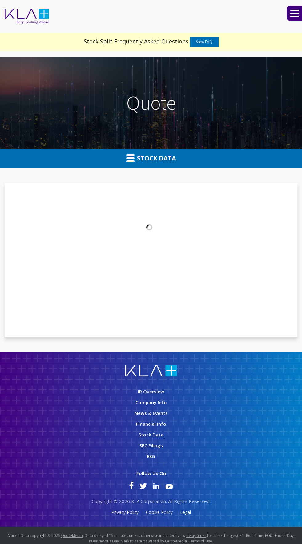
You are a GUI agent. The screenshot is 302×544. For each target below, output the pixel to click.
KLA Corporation (148, 501)
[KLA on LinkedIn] (156, 487)
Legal (185, 512)
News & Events (151, 413)
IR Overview (151, 391)
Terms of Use (200, 541)
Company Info (151, 402)
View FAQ (204, 41)
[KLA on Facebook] (131, 487)
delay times (196, 535)
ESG (151, 456)
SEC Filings (151, 445)
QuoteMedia (72, 535)
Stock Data (151, 158)
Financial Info (151, 424)
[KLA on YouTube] (169, 487)
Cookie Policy (159, 512)
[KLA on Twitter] (143, 487)
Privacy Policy (125, 512)
